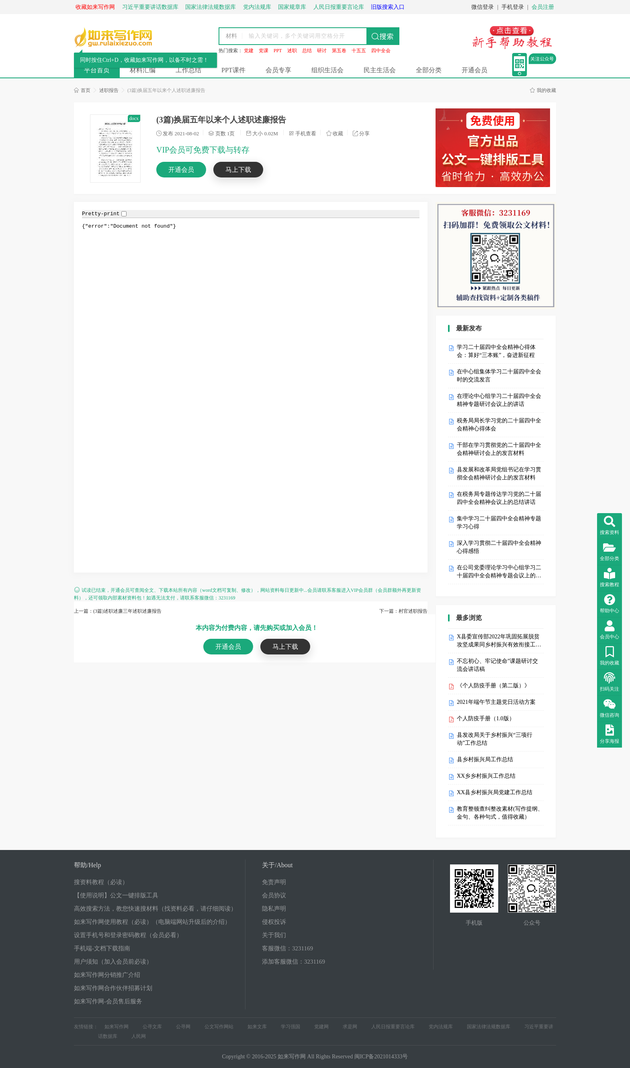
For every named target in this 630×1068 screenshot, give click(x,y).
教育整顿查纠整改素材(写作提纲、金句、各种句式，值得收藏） (500, 813)
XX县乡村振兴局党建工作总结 (494, 792)
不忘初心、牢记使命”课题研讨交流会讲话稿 (497, 665)
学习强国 (290, 1026)
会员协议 (274, 895)
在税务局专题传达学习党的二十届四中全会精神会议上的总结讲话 (499, 498)
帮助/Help (87, 865)
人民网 (138, 1036)
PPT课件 (233, 70)
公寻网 (183, 1026)
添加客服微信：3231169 (293, 961)
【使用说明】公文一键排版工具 (116, 895)
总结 (307, 50)
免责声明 (274, 882)
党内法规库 (441, 1026)
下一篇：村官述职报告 (403, 611)
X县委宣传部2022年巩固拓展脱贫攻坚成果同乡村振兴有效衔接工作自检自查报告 (499, 641)
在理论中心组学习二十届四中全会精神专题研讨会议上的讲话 (499, 400)
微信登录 (482, 7)
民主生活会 (380, 70)
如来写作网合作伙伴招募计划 (113, 988)
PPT (278, 50)
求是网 (350, 1026)
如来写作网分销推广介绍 (107, 975)
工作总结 (188, 70)
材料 (231, 36)
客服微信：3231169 (287, 948)
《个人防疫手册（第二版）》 (493, 686)
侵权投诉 (274, 922)
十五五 (359, 50)
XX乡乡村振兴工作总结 (486, 776)
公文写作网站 (219, 1026)
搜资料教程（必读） (101, 882)
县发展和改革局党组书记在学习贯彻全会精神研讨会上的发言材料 (499, 474)
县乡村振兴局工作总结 (485, 759)
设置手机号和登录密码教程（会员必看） (128, 935)
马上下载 (238, 169)
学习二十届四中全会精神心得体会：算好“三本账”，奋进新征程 (496, 351)
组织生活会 (327, 70)
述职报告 (109, 90)
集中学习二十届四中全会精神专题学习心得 (499, 523)
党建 (249, 50)
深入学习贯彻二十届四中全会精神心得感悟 (499, 547)
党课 (263, 50)
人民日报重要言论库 (393, 1026)
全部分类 (429, 70)
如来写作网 (116, 1026)
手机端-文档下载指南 (102, 948)
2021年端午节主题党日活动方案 (496, 702)
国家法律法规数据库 (488, 1026)
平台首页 (97, 70)
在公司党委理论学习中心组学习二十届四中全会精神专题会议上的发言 (499, 572)
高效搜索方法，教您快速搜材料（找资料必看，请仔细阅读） (155, 908)
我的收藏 (543, 90)
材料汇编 (142, 70)
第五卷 (339, 50)
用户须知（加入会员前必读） (113, 961)
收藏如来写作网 (95, 7)
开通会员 (474, 70)
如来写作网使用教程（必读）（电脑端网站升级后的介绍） (152, 922)
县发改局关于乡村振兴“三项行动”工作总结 (494, 739)
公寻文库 (152, 1026)
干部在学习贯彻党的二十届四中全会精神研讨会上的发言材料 (499, 449)
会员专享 (278, 70)
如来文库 (257, 1026)
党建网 (321, 1026)
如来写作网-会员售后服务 (108, 1001)
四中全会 (381, 50)
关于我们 (274, 935)
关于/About (277, 865)
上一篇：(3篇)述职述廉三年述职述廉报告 (118, 611)
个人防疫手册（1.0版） (486, 718)
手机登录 (512, 7)
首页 (82, 90)
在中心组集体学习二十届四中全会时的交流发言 (499, 376)
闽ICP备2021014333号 (381, 1057)
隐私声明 (274, 908)
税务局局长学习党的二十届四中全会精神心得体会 (499, 425)
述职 (292, 50)
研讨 (322, 50)
